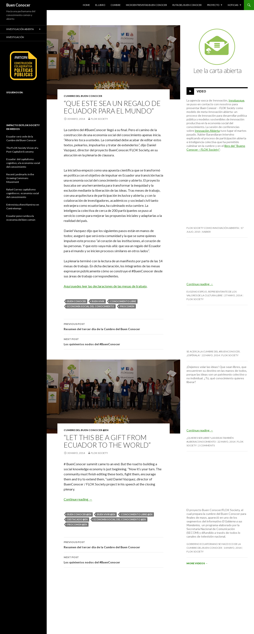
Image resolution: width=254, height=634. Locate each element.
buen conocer (76, 301)
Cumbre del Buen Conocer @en (86, 430)
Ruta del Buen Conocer (187, 5)
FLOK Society (99, 118)
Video (201, 91)
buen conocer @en (79, 514)
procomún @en (77, 524)
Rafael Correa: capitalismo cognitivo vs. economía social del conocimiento (22, 193)
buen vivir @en (106, 514)
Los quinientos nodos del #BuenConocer (113, 341)
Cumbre (115, 5)
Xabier (206, 231)
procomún (127, 306)
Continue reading (78, 499)
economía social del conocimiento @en (120, 519)
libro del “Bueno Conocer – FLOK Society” (216, 147)
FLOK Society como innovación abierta (213, 227)
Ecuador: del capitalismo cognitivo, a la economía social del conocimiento (23, 163)
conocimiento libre (123, 301)
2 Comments (206, 445)
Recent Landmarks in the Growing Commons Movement (20, 178)
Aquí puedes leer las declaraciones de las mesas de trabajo (105, 286)
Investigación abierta (20, 29)
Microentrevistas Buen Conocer (146, 5)
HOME (86, 5)
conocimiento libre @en (136, 514)
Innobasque (236, 100)
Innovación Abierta (207, 130)
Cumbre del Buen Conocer (83, 96)
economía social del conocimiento (90, 306)
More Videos (197, 563)
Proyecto (213, 5)
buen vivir (98, 301)
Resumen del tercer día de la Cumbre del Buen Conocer (113, 326)
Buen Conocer (18, 5)
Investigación (15, 37)
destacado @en (77, 519)
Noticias (233, 5)
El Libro (100, 5)
